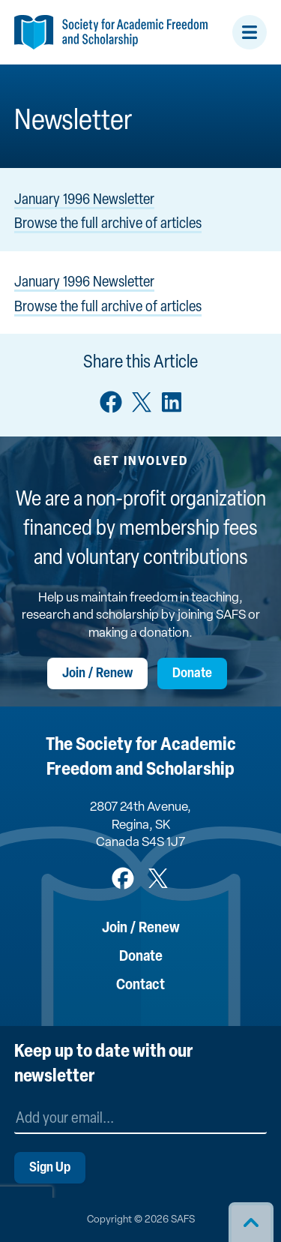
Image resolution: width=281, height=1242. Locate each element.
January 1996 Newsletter (84, 200)
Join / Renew (97, 674)
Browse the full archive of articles (108, 224)
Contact (140, 985)
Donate (192, 674)
